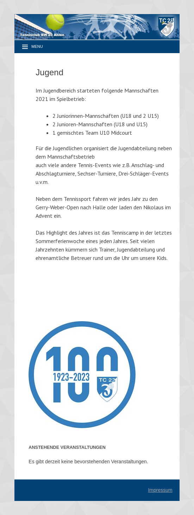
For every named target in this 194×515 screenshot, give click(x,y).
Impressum (160, 490)
